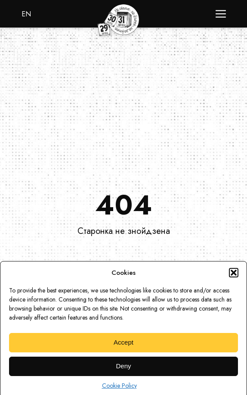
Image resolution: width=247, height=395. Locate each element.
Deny (123, 369)
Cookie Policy (119, 389)
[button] (233, 276)
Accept (123, 346)
